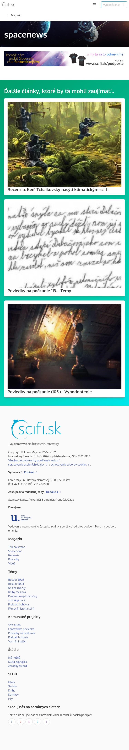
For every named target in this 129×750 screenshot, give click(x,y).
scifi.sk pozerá (16, 600)
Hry (10, 698)
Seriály (12, 686)
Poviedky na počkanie (21, 633)
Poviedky (13, 559)
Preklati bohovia (18, 637)
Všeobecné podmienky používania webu (34, 460)
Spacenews (15, 551)
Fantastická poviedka (21, 629)
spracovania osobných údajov (28, 464)
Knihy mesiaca (17, 592)
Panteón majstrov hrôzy (22, 596)
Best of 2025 (16, 579)
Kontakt (31, 472)
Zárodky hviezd (17, 666)
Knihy (11, 690)
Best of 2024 (16, 583)
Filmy (11, 682)
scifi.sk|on (14, 625)
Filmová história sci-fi (21, 608)
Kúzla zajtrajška (17, 661)
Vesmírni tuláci (17, 641)
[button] (94, 4)
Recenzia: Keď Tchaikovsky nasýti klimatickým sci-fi (58, 189)
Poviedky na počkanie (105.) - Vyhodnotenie (50, 391)
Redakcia (54, 492)
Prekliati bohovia (18, 604)
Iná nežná (14, 657)
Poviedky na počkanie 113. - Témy (39, 290)
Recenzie (13, 555)
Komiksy (13, 694)
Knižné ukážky (17, 588)
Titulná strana (16, 547)
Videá (11, 563)
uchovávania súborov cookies (70, 464)
